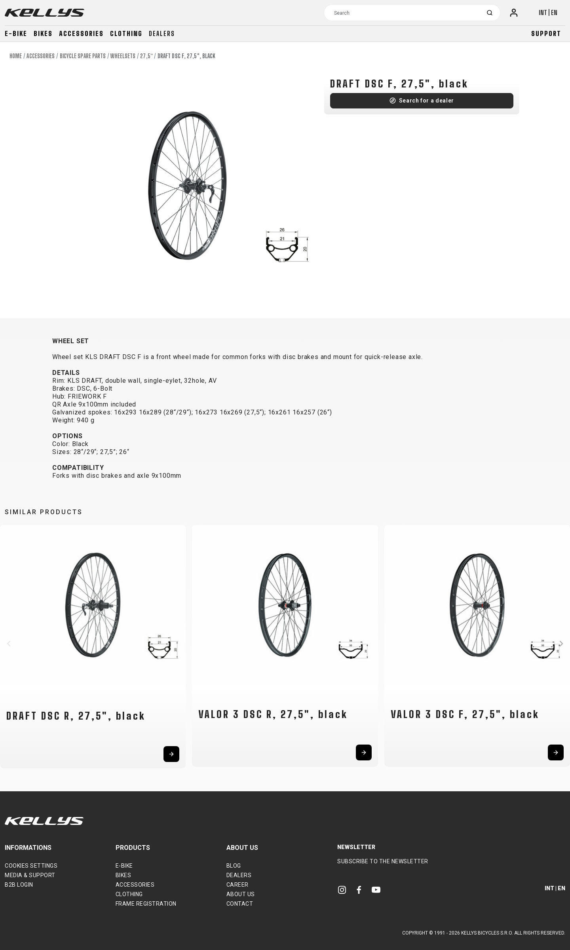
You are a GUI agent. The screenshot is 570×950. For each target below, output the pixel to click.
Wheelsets (122, 56)
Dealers (162, 33)
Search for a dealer (426, 100)
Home (16, 56)
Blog (233, 866)
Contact (239, 904)
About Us (240, 894)
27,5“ (146, 56)
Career (237, 885)
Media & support (30, 875)
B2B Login (19, 885)
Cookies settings (31, 866)
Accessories (81, 33)
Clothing (126, 33)
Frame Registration (146, 904)
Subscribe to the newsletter (382, 861)
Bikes (43, 33)
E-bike (16, 33)
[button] (8, 643)
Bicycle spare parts (83, 56)
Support (546, 33)
